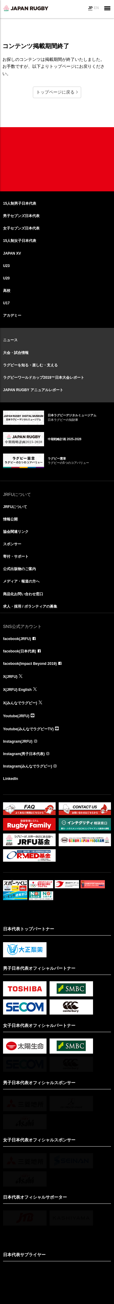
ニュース (10, 340)
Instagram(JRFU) (18, 741)
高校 (6, 291)
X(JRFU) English (17, 690)
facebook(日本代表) (19, 651)
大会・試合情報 (16, 353)
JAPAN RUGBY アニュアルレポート (33, 390)
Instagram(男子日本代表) (24, 754)
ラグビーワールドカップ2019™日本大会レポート (43, 377)
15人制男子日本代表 (19, 203)
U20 (6, 278)
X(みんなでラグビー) (20, 703)
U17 (6, 303)
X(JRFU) (10, 677)
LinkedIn (10, 779)
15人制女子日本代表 (19, 241)
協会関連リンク (16, 532)
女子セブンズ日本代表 (21, 228)
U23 (6, 266)
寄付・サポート (16, 556)
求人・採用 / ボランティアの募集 (30, 606)
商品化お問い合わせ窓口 (23, 594)
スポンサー (12, 544)
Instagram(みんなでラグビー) (27, 766)
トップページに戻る (55, 92)
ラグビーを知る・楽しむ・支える (30, 365)
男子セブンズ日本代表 (21, 216)
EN (96, 8)
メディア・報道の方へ (21, 581)
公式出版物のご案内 (19, 569)
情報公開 (10, 519)
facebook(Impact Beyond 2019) (30, 664)
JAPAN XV (12, 253)
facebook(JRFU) (17, 639)
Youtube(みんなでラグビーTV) (28, 729)
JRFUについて (15, 507)
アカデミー (12, 315)
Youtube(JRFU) (16, 716)
